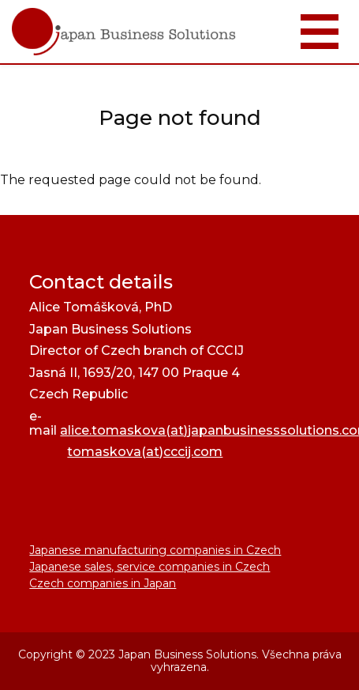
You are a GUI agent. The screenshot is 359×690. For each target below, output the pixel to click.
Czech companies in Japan (102, 583)
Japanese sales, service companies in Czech (149, 567)
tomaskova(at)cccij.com (145, 451)
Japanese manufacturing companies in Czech (155, 550)
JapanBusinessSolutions (0, 0)
